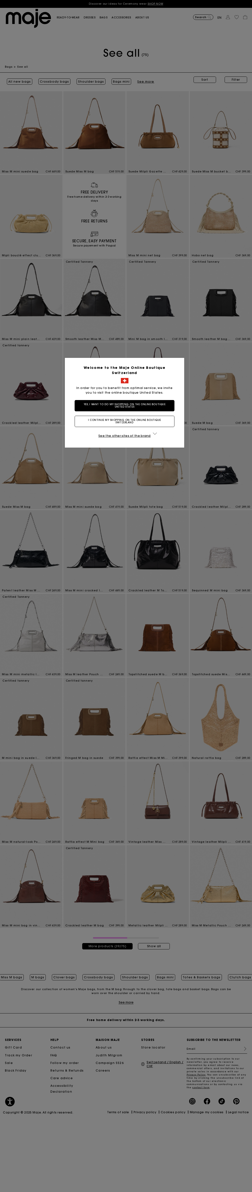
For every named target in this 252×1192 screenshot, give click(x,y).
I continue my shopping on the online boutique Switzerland (126, 421)
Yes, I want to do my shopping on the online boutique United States (126, 405)
